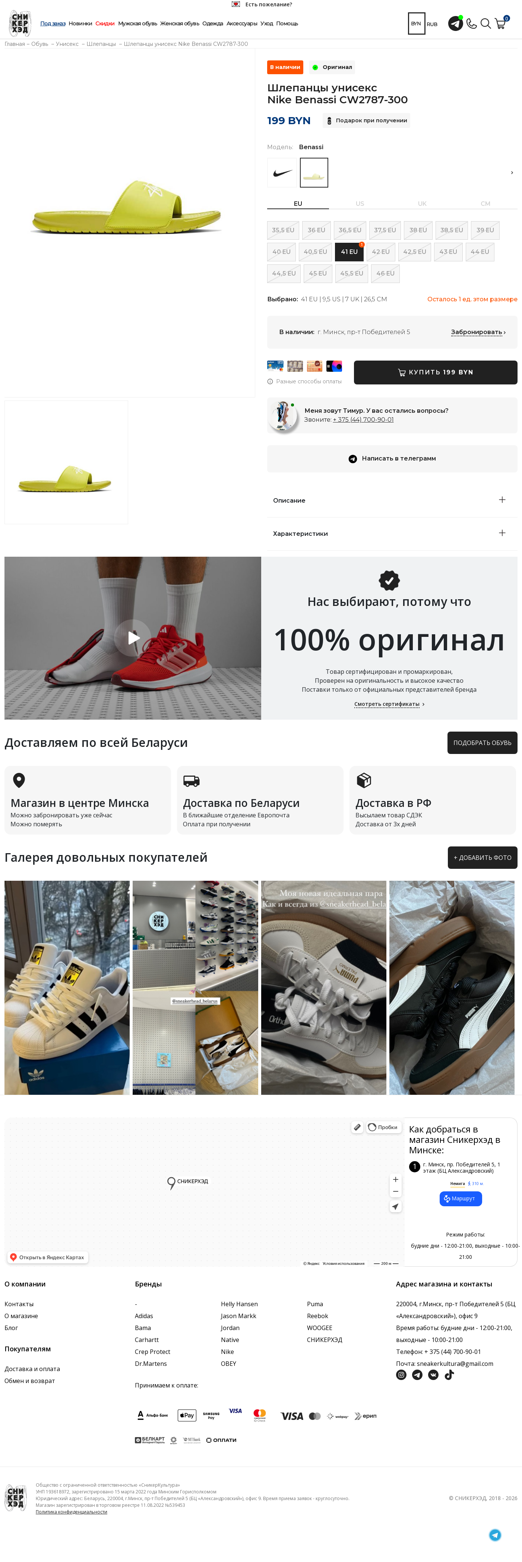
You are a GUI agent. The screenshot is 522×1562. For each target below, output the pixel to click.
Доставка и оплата (32, 1369)
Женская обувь (179, 23)
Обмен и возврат (29, 1381)
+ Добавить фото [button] (483, 858)
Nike (227, 1352)
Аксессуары (242, 23)
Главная (14, 44)
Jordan (230, 1328)
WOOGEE (319, 1328)
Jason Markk (238, 1316)
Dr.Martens (151, 1364)
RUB (432, 24)
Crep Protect (152, 1352)
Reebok (317, 1316)
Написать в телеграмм (392, 459)
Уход (266, 23)
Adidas (144, 1316)
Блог (11, 1328)
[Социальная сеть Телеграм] (417, 1374)
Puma (315, 1304)
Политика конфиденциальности (71, 1512)
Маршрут (459, 1198)
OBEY (228, 1364)
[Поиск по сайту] (485, 23)
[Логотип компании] (15, 1497)
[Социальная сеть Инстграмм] (401, 1374)
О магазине (21, 1316)
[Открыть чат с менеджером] (455, 23)
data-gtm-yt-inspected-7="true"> (204, 1192)
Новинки (80, 23)
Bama (143, 1328)
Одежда (212, 23)
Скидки (105, 23)
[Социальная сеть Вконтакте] (433, 1374)
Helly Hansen (239, 1304)
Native (230, 1340)
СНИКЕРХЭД (324, 1340)
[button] (512, 173)
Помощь (287, 23)
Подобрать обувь (482, 743)
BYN (416, 23)
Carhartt (147, 1340)
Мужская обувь (137, 23)
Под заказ (52, 23)
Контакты (19, 1304)
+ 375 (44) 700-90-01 (363, 419)
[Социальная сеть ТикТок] (449, 1374)
